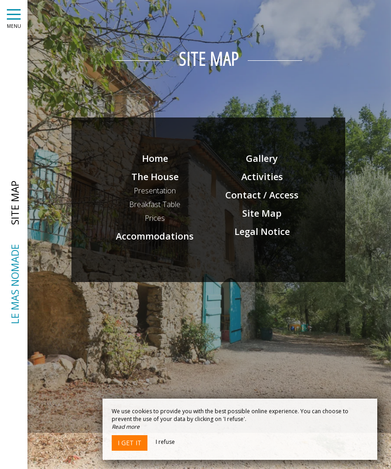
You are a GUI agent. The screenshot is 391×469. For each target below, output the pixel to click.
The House (155, 177)
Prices (156, 218)
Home (156, 158)
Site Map (262, 213)
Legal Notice (262, 231)
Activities (262, 177)
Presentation (156, 191)
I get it (129, 442)
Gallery (262, 158)
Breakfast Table (156, 204)
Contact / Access (262, 195)
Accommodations (156, 236)
